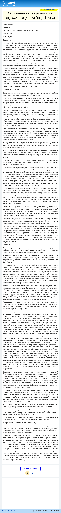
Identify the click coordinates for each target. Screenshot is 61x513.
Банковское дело (49, 10)
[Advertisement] (30, 493)
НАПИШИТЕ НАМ (8, 511)
